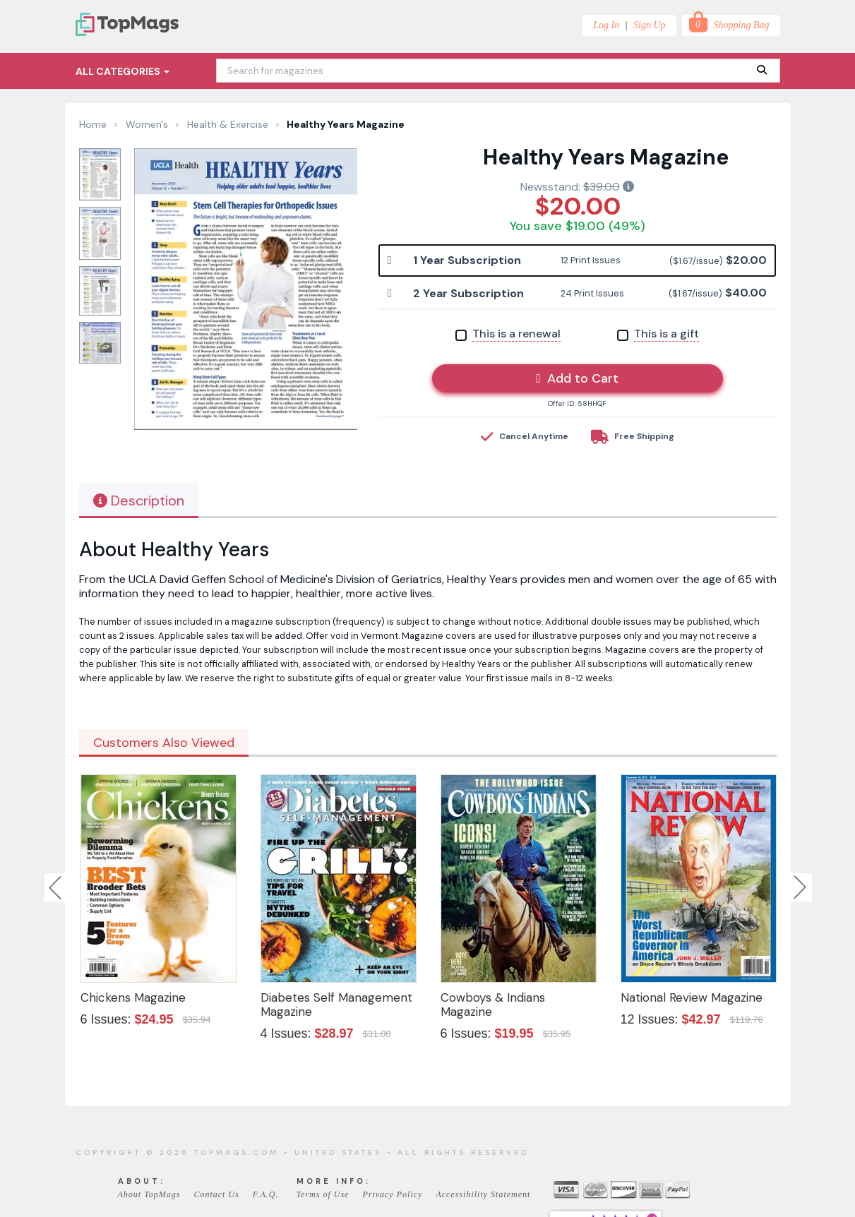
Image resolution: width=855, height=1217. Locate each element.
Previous (56, 887)
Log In (606, 25)
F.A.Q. (266, 1194)
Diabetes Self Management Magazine (336, 1004)
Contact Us (216, 1194)
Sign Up (649, 25)
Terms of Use (323, 1194)
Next (800, 887)
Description (138, 500)
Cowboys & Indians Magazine (493, 1004)
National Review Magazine (692, 997)
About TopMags (149, 1194)
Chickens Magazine (133, 997)
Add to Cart (577, 378)
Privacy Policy (392, 1194)
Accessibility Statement (483, 1194)
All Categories (122, 71)
